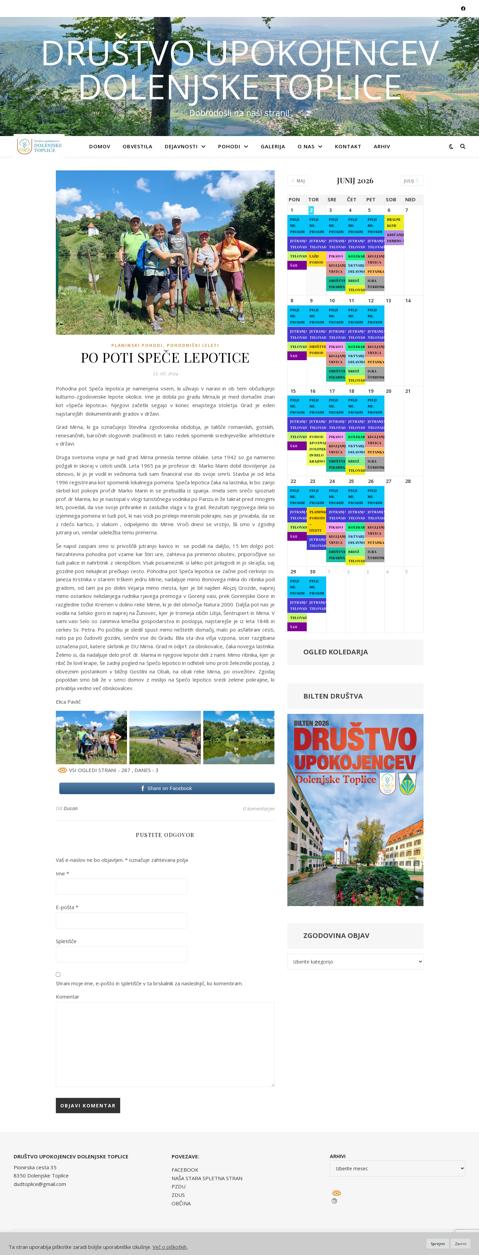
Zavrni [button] (460, 1243)
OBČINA (181, 1203)
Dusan (71, 808)
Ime (62, 873)
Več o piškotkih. (170, 1246)
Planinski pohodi (137, 345)
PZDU (179, 1186)
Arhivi (338, 1156)
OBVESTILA (138, 146)
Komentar (67, 996)
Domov (99, 146)
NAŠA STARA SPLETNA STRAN (207, 1178)
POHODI (229, 146)
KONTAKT (348, 146)
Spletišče (66, 941)
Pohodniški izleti (193, 345)
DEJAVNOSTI (181, 146)
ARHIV (382, 146)
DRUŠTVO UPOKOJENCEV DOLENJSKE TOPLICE (239, 69)
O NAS (306, 146)
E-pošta (67, 907)
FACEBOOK (185, 1169)
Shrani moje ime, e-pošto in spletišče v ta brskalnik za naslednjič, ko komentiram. (149, 983)
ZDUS (178, 1194)
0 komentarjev (259, 808)
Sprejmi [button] (438, 1243)
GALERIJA (273, 146)
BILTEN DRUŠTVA (333, 696)
